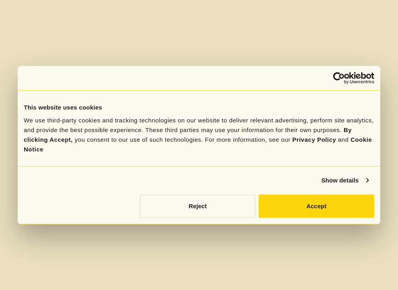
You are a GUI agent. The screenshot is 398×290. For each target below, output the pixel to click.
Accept (316, 205)
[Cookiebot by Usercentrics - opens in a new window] (339, 78)
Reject (198, 205)
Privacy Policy (314, 139)
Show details (340, 180)
